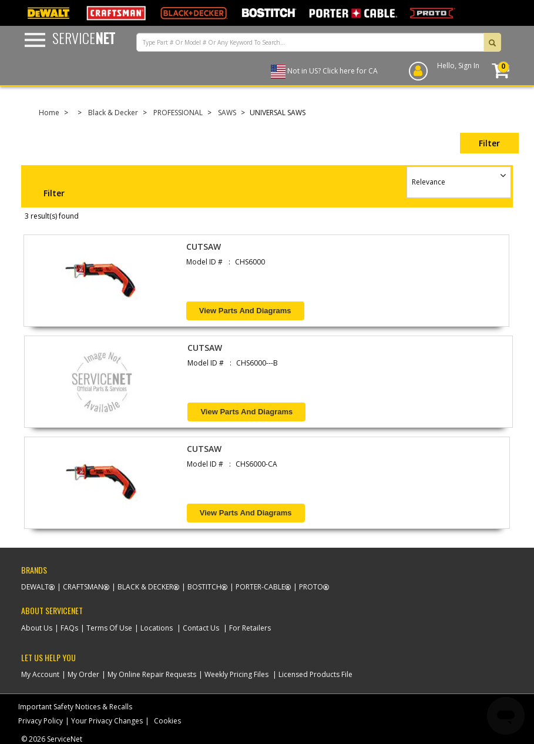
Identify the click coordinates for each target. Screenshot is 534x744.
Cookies (167, 721)
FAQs (69, 628)
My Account (40, 674)
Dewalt (35, 587)
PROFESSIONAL (178, 113)
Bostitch (204, 587)
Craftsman (83, 587)
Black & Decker (113, 113)
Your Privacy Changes (107, 721)
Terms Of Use (109, 628)
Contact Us (201, 628)
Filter (489, 143)
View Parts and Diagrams (245, 310)
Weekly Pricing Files (236, 674)
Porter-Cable (260, 587)
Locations (156, 628)
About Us (36, 628)
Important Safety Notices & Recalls (75, 707)
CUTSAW (203, 246)
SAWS (227, 113)
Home (49, 113)
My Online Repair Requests (152, 674)
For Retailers (250, 628)
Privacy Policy (40, 721)
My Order (83, 674)
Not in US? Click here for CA (332, 71)
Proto (311, 587)
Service (83, 37)
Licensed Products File (315, 674)
